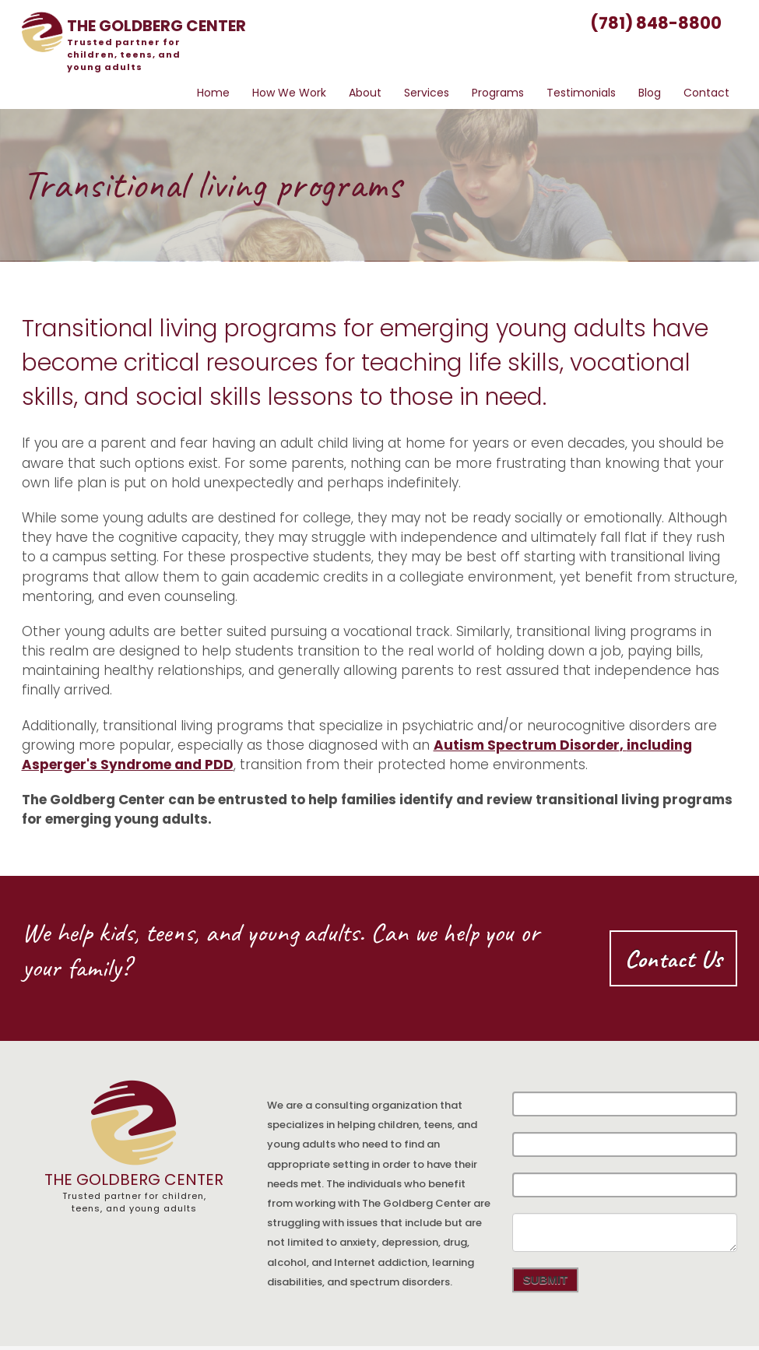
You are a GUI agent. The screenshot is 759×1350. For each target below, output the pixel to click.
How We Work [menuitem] (289, 92)
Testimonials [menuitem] (581, 92)
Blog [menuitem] (649, 92)
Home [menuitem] (213, 92)
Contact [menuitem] (706, 92)
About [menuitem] (365, 92)
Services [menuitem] (426, 92)
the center (156, 26)
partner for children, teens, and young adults (124, 54)
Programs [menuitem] (498, 92)
